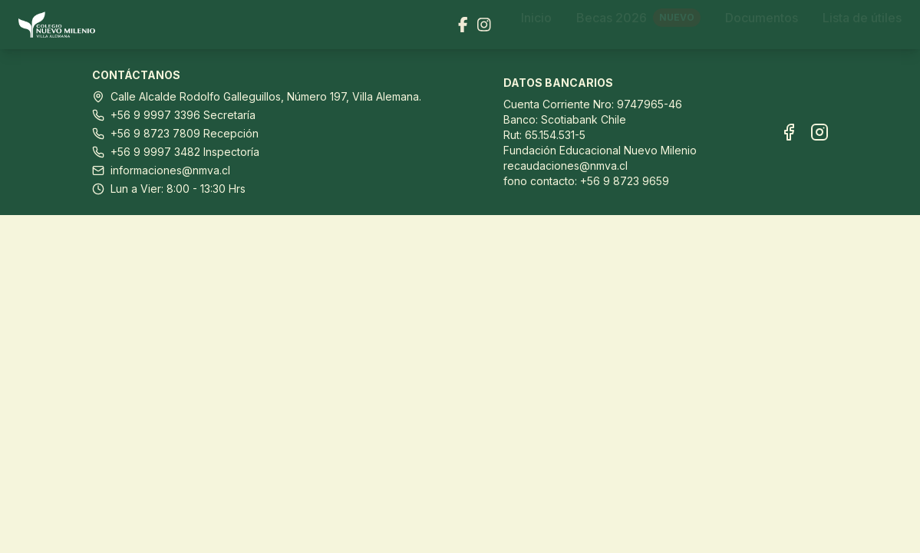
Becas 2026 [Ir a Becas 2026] (638, 24)
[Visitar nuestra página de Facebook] (463, 24)
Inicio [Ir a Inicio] (536, 24)
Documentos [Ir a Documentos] (761, 24)
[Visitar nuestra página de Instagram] (484, 24)
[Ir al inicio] (62, 25)
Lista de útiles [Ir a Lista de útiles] (862, 24)
